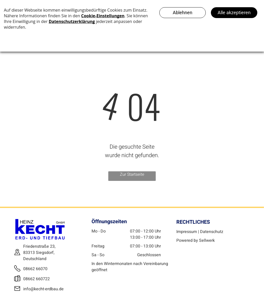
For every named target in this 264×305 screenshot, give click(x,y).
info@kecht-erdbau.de (43, 289)
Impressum (186, 232)
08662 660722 (36, 279)
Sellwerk (207, 240)
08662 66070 (35, 269)
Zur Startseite (132, 174)
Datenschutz (211, 232)
